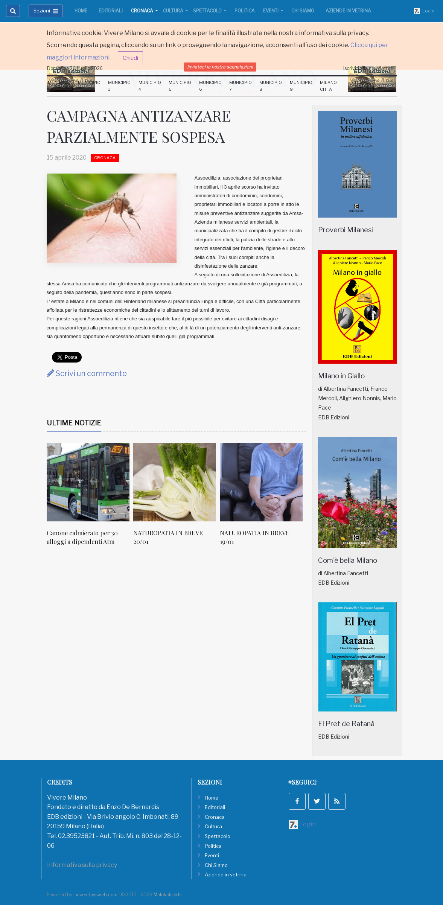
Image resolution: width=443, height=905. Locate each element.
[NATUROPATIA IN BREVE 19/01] (261, 482)
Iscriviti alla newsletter (367, 68)
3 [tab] (148, 559)
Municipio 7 (240, 86)
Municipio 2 (89, 86)
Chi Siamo (302, 11)
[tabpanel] (90, 498)
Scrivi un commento (87, 373)
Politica (244, 11)
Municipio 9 (301, 86)
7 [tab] (193, 559)
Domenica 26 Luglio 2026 (75, 68)
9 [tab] (216, 559)
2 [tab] (137, 559)
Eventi (271, 11)
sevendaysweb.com (96, 894)
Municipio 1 (59, 86)
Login (424, 11)
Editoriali (111, 11)
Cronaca (142, 11)
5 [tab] (171, 559)
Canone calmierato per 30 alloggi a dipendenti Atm (82, 537)
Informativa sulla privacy (82, 864)
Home (81, 11)
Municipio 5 (180, 86)
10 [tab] (227, 559)
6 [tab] (182, 559)
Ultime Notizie (74, 423)
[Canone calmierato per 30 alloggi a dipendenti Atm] (88, 482)
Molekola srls (167, 894)
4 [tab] (159, 559)
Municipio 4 (150, 86)
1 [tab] (125, 559)
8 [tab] (205, 559)
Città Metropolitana (370, 86)
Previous (41, 498)
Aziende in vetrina (348, 11)
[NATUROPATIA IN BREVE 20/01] (174, 482)
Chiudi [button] (130, 58)
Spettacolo (208, 11)
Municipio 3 (119, 86)
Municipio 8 (270, 86)
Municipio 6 (210, 86)
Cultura (173, 11)
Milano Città (328, 86)
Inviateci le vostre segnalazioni (220, 67)
